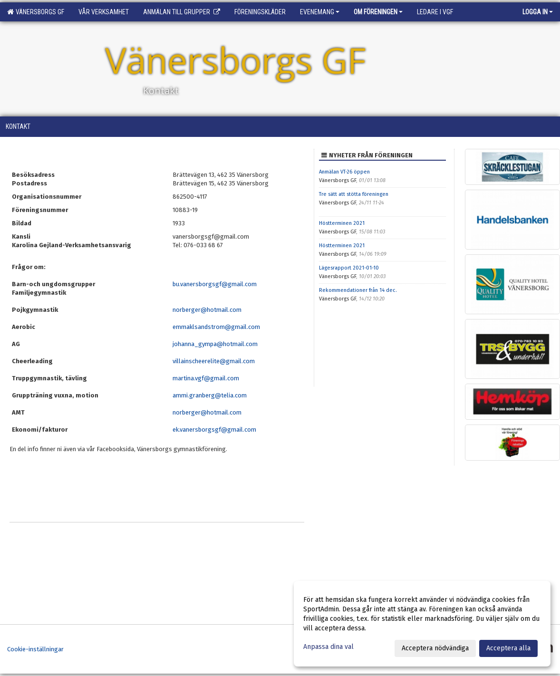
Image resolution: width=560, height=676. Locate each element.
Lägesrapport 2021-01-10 (349, 268)
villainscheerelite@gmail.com (214, 361)
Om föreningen (378, 12)
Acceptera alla (508, 648)
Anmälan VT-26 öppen (344, 172)
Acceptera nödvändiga (435, 648)
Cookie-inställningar (35, 649)
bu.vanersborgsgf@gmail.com (215, 284)
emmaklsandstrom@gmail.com (216, 326)
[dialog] (422, 623)
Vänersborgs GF (35, 12)
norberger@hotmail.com (207, 309)
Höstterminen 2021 (342, 223)
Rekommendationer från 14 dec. (358, 290)
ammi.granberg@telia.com (210, 395)
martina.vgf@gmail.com (206, 378)
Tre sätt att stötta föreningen (353, 194)
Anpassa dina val (328, 647)
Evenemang (319, 12)
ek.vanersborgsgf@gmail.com (214, 429)
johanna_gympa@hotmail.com (216, 344)
